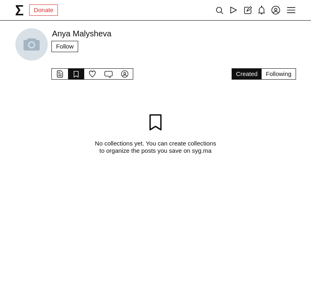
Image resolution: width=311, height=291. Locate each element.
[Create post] (248, 10)
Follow (64, 46)
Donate (43, 9)
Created (247, 73)
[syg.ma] (19, 10)
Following (278, 73)
